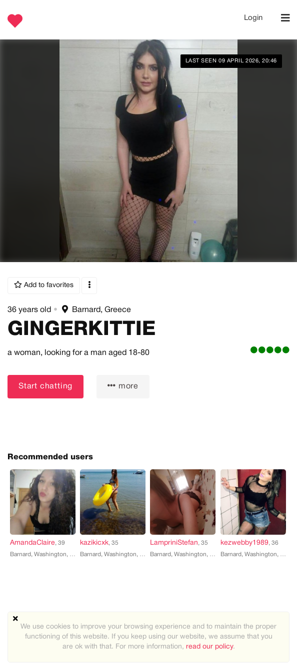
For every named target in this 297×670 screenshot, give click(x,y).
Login (253, 17)
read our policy (209, 647)
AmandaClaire (32, 543)
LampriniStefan (174, 543)
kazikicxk (94, 543)
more (123, 385)
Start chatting (45, 386)
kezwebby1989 (244, 543)
